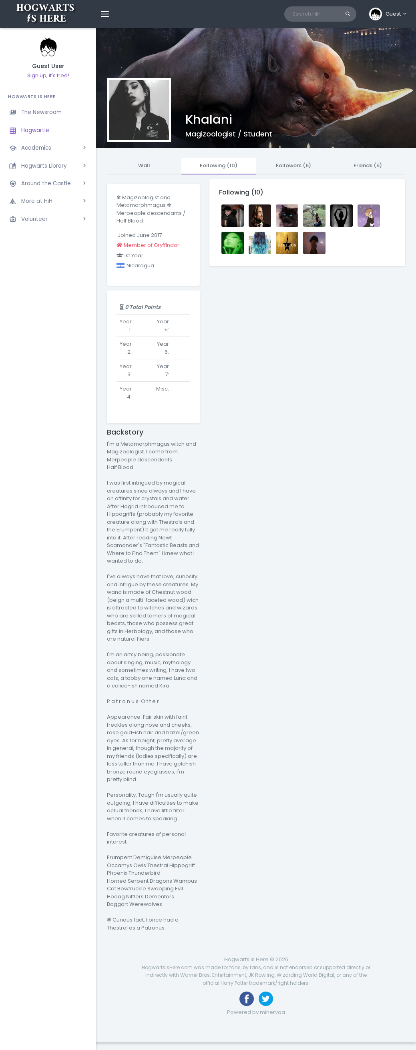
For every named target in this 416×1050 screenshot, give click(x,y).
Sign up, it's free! (48, 75)
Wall (144, 165)
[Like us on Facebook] (246, 999)
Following (218, 165)
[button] (388, 14)
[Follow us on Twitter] (266, 999)
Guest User (48, 66)
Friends (368, 165)
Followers (293, 165)
